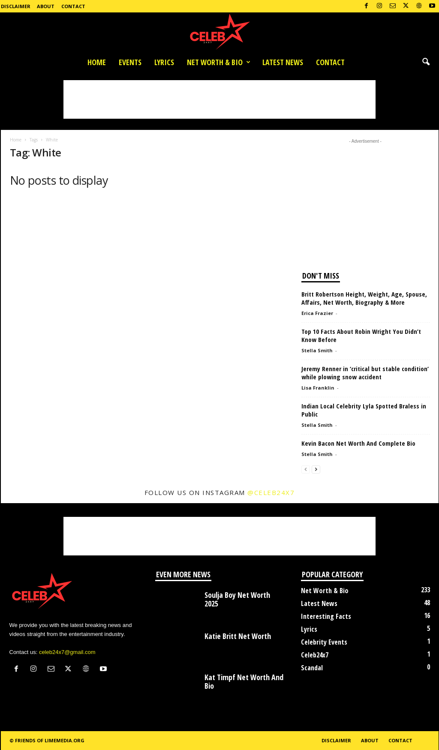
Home (96, 62)
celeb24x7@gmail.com (67, 652)
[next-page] (316, 469)
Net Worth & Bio (218, 62)
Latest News (282, 62)
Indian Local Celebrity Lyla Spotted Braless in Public (363, 410)
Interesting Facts (326, 616)
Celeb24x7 (314, 655)
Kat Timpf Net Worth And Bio (243, 681)
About (45, 6)
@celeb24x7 (271, 492)
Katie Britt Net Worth (237, 636)
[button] (425, 62)
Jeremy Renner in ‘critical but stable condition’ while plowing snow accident (365, 372)
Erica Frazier (317, 313)
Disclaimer (15, 6)
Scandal (312, 667)
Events (130, 62)
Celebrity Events (324, 642)
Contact (73, 6)
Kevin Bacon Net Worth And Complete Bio (358, 443)
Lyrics (164, 62)
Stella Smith (317, 350)
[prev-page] (305, 469)
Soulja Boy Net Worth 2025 (237, 599)
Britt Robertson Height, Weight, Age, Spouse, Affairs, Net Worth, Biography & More (364, 298)
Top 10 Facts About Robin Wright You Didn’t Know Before (361, 335)
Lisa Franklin (317, 387)
